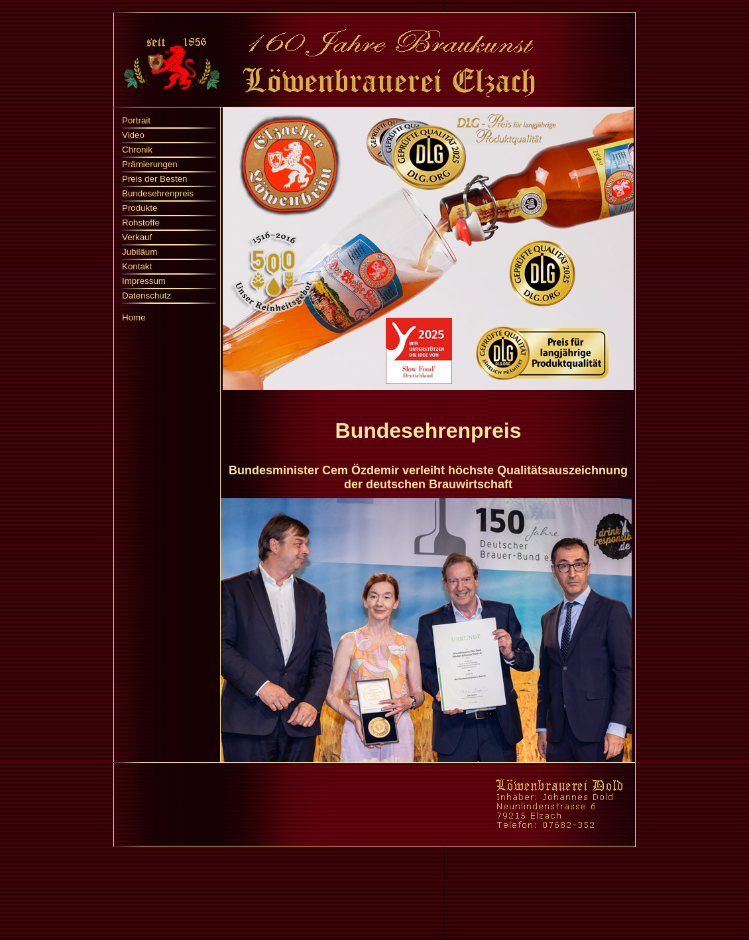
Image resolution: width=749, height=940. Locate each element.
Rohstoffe (141, 223)
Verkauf (137, 237)
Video (133, 135)
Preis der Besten (155, 179)
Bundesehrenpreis (158, 193)
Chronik (137, 150)
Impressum (144, 281)
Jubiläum (139, 252)
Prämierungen (150, 164)
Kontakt (137, 266)
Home (134, 317)
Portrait (136, 120)
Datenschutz (146, 296)
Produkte (139, 208)
